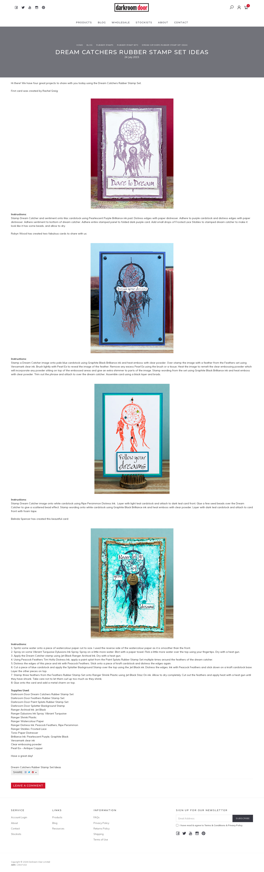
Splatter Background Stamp (48, 705)
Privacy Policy (101, 823)
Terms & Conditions (214, 825)
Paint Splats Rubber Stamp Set (49, 702)
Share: (25, 772)
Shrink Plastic (28, 717)
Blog (102, 22)
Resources (58, 828)
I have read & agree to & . (209, 825)
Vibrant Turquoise (56, 713)
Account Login (19, 817)
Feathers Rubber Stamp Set (47, 698)
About (163, 22)
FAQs (97, 817)
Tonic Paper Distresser (24, 732)
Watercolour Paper (32, 721)
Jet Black (40, 709)
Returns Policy (102, 828)
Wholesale (121, 22)
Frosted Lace (39, 729)
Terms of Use (101, 839)
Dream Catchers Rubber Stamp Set (119, 83)
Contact (181, 22)
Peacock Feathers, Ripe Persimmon (56, 725)
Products (84, 22)
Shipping (99, 834)
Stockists (144, 22)
